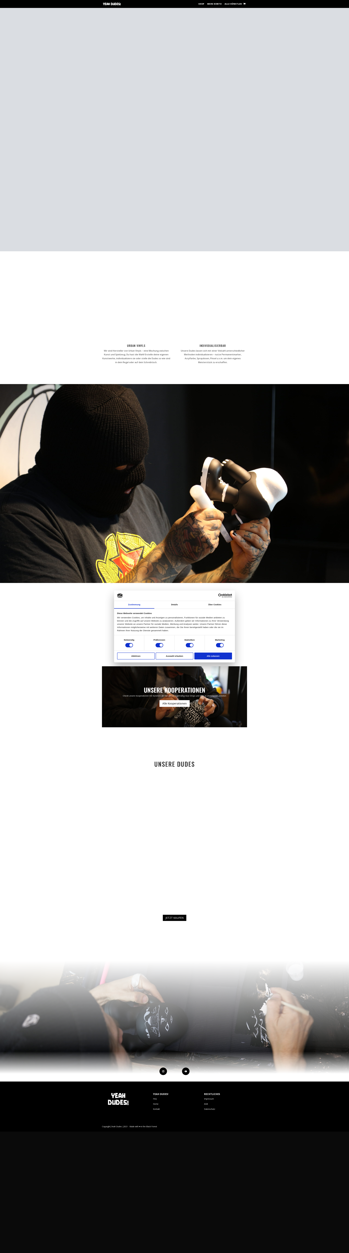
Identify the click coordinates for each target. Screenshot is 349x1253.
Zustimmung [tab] (134, 604)
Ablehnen (135, 656)
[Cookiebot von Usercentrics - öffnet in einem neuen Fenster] (220, 596)
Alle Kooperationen (174, 852)
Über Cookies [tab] (214, 604)
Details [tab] (174, 604)
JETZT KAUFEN (174, 1067)
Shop (201, 4)
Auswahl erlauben (174, 656)
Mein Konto (214, 4)
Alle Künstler (233, 4)
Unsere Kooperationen (174, 839)
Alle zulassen (213, 656)
